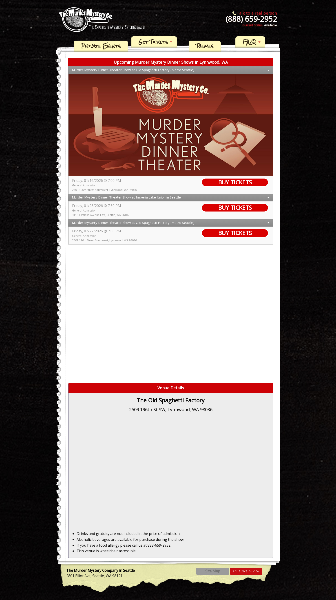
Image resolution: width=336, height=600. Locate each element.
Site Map (212, 571)
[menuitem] (101, 46)
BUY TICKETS (235, 182)
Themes (205, 46)
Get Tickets (153, 42)
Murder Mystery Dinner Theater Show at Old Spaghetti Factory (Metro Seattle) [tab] (133, 70)
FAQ (249, 42)
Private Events (101, 46)
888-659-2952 (159, 545)
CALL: (246, 571)
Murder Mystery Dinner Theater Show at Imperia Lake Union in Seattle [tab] (126, 197)
